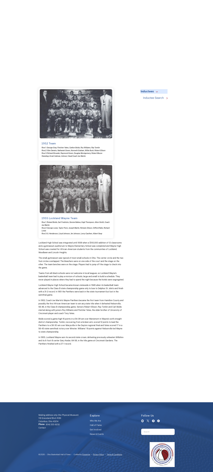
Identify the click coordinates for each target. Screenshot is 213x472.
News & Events (97, 434)
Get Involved (95, 429)
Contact (42, 428)
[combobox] (154, 432)
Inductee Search (156, 97)
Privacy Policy (98, 455)
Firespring (86, 455)
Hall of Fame (96, 425)
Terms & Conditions (114, 455)
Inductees (150, 91)
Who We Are (95, 421)
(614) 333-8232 (53, 424)
